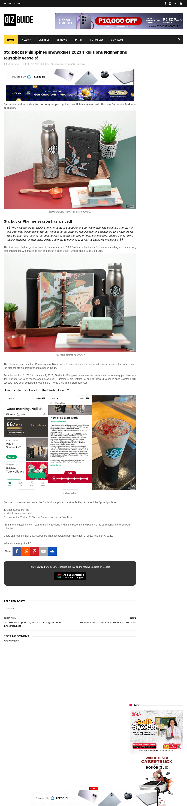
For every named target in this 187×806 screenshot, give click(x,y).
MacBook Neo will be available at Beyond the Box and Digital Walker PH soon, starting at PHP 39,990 (155, 407)
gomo (131, 776)
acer (167, 731)
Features (43, 39)
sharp (150, 744)
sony (130, 731)
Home (10, 39)
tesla (148, 783)
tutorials (81, 64)
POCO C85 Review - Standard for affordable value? (164, 460)
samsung (155, 698)
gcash (148, 737)
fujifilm (131, 744)
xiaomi (151, 705)
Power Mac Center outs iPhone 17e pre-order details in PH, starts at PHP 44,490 (164, 478)
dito (130, 737)
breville (166, 783)
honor (131, 718)
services (59, 64)
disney (149, 776)
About (7, 3)
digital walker (135, 757)
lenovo (167, 724)
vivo (130, 711)
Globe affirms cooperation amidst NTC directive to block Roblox (165, 444)
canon (131, 750)
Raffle (78, 39)
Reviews (62, 39)
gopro (131, 783)
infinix (131, 724)
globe (168, 718)
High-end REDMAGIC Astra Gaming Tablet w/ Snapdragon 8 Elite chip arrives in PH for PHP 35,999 (165, 371)
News (25, 39)
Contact (19, 3)
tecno (148, 731)
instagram (133, 770)
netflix (169, 744)
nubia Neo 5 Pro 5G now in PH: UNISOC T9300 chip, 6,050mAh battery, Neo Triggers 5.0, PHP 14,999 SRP (165, 497)
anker (154, 770)
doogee (158, 757)
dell (164, 763)
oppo (130, 705)
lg (149, 724)
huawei (132, 698)
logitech (132, 763)
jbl (149, 763)
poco (167, 737)
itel (148, 750)
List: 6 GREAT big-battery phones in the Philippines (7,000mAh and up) (164, 387)
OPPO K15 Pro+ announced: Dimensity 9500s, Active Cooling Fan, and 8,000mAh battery (165, 515)
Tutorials (97, 39)
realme (149, 711)
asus (149, 718)
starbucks (70, 64)
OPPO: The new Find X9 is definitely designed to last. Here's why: (155, 228)
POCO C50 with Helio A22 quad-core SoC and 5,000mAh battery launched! (164, 352)
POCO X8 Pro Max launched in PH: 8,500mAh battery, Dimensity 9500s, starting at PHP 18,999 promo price (165, 427)
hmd (167, 776)
